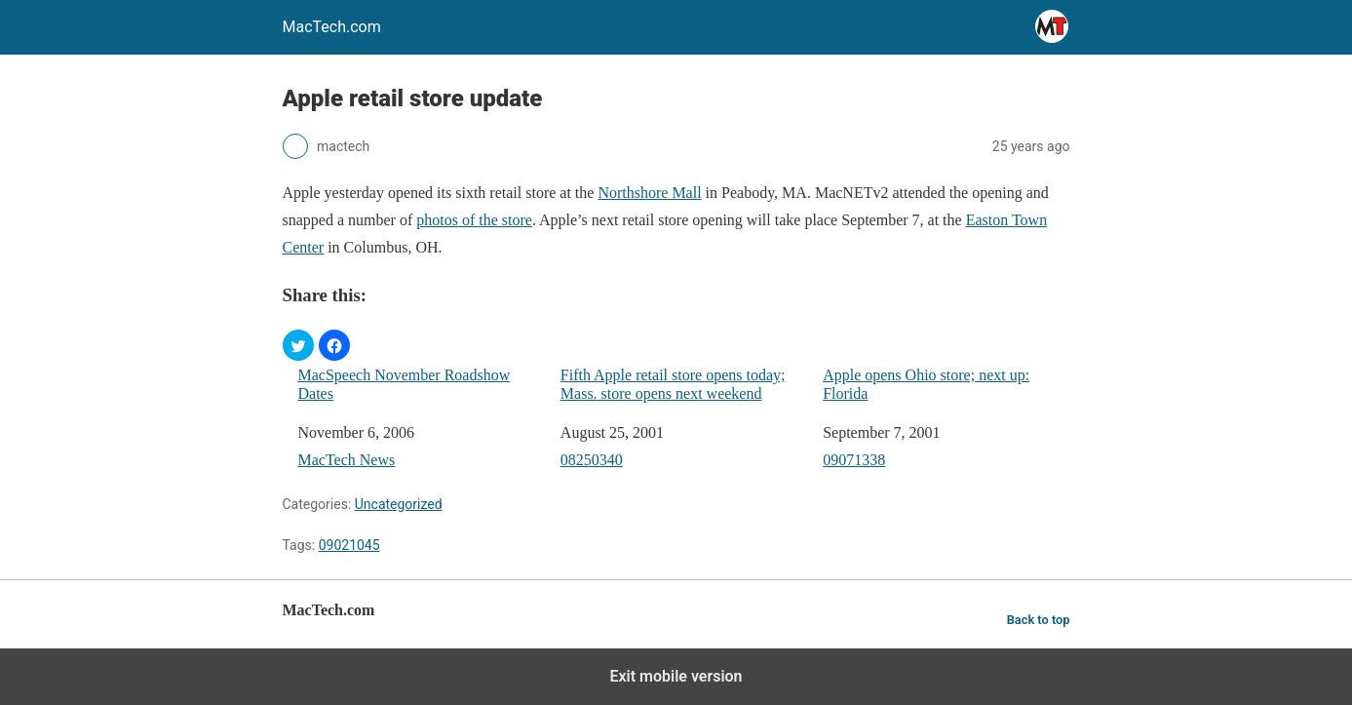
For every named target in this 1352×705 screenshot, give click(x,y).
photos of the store (474, 220)
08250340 (591, 459)
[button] (298, 345)
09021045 (349, 545)
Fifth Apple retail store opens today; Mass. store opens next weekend (673, 384)
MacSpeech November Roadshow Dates (404, 384)
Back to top (1038, 619)
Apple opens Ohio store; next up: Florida (926, 384)
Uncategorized (399, 504)
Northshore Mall (649, 192)
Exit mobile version (675, 676)
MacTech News (347, 459)
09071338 (854, 459)
